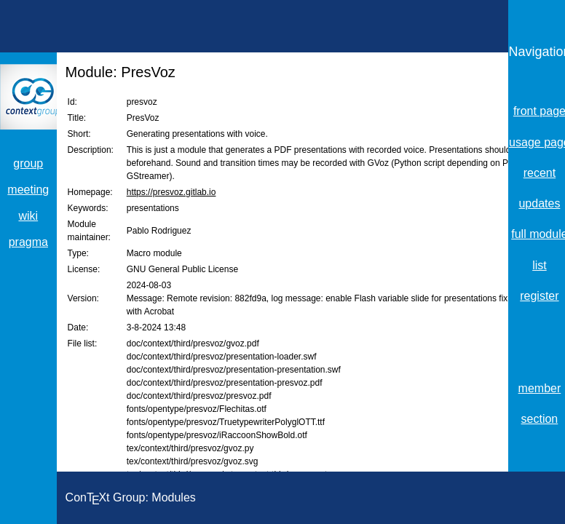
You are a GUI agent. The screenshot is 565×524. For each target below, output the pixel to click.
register (539, 296)
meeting (28, 189)
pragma (28, 242)
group (28, 163)
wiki (28, 216)
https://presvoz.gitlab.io (171, 192)
